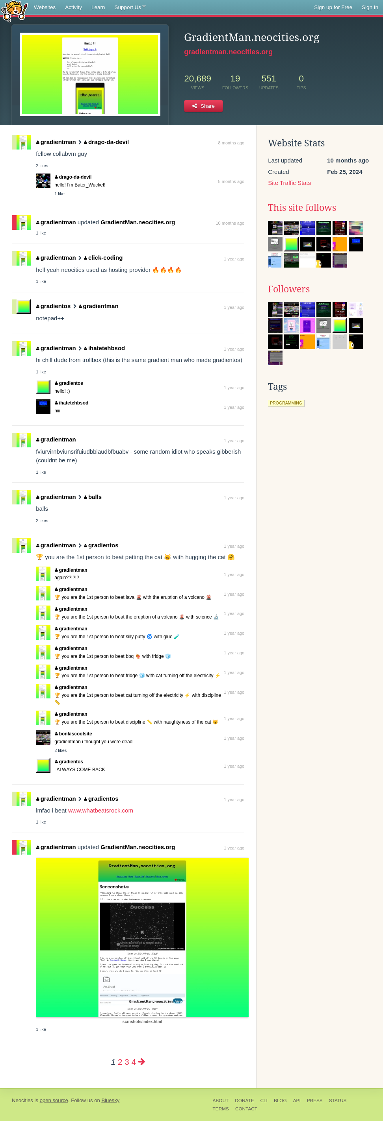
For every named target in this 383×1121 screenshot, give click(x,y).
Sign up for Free (333, 7)
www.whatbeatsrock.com (100, 810)
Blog (280, 1100)
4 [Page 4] (133, 1061)
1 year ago (234, 259)
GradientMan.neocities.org (137, 222)
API (297, 1100)
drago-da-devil (106, 142)
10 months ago (230, 223)
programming (286, 403)
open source (54, 1100)
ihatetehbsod (104, 348)
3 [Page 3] (127, 1061)
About (221, 1100)
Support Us (130, 7)
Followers (289, 289)
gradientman (56, 142)
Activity (73, 7)
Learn (98, 7)
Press (315, 1100)
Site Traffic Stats (289, 182)
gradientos (53, 306)
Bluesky (110, 1100)
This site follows (302, 208)
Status (338, 1100)
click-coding (103, 257)
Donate (244, 1100)
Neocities (22, 1100)
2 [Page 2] (120, 1061)
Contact (246, 1109)
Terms (221, 1109)
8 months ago (231, 142)
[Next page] (141, 1061)
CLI (264, 1100)
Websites (45, 7)
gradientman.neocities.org (228, 52)
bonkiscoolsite (73, 734)
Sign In (370, 7)
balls (93, 496)
